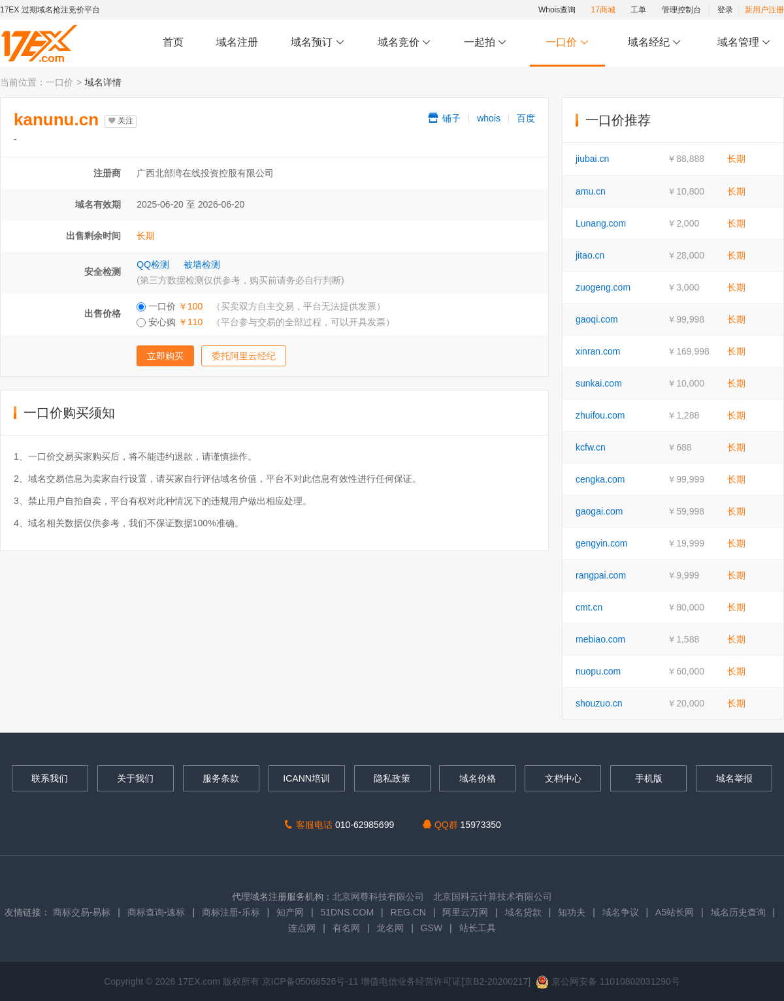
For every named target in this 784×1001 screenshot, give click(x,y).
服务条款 (221, 778)
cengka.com (600, 479)
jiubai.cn (592, 158)
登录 (725, 9)
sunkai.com (599, 383)
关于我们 (135, 778)
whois (488, 118)
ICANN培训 (306, 778)
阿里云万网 (465, 912)
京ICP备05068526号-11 (311, 981)
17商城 (603, 9)
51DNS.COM (347, 912)
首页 (173, 42)
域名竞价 (404, 42)
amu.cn (591, 191)
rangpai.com (601, 575)
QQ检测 (153, 264)
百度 (526, 118)
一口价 (567, 42)
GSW (431, 928)
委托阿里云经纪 (244, 356)
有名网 (346, 928)
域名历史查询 (738, 912)
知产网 (290, 912)
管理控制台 (681, 9)
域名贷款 (523, 912)
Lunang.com (601, 223)
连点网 (302, 928)
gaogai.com (599, 511)
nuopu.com (598, 671)
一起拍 (487, 42)
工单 (638, 9)
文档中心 (563, 778)
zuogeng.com (603, 287)
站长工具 (477, 928)
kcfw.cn (591, 447)
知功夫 (571, 912)
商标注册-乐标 (231, 912)
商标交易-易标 (82, 912)
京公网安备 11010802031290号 (608, 981)
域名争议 (622, 912)
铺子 (444, 118)
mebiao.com (600, 639)
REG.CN (408, 912)
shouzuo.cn (599, 703)
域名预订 (317, 42)
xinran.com (598, 351)
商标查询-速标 (157, 912)
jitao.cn (590, 255)
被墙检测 (202, 264)
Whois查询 (557, 9)
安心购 (266, 322)
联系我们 (49, 778)
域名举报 (734, 778)
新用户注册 (764, 9)
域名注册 (237, 42)
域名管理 (744, 42)
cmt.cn (589, 607)
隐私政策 (392, 778)
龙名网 (390, 928)
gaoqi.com (597, 319)
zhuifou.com (600, 415)
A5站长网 (674, 912)
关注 (120, 120)
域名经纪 (654, 42)
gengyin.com (601, 543)
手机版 (648, 778)
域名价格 (477, 778)
